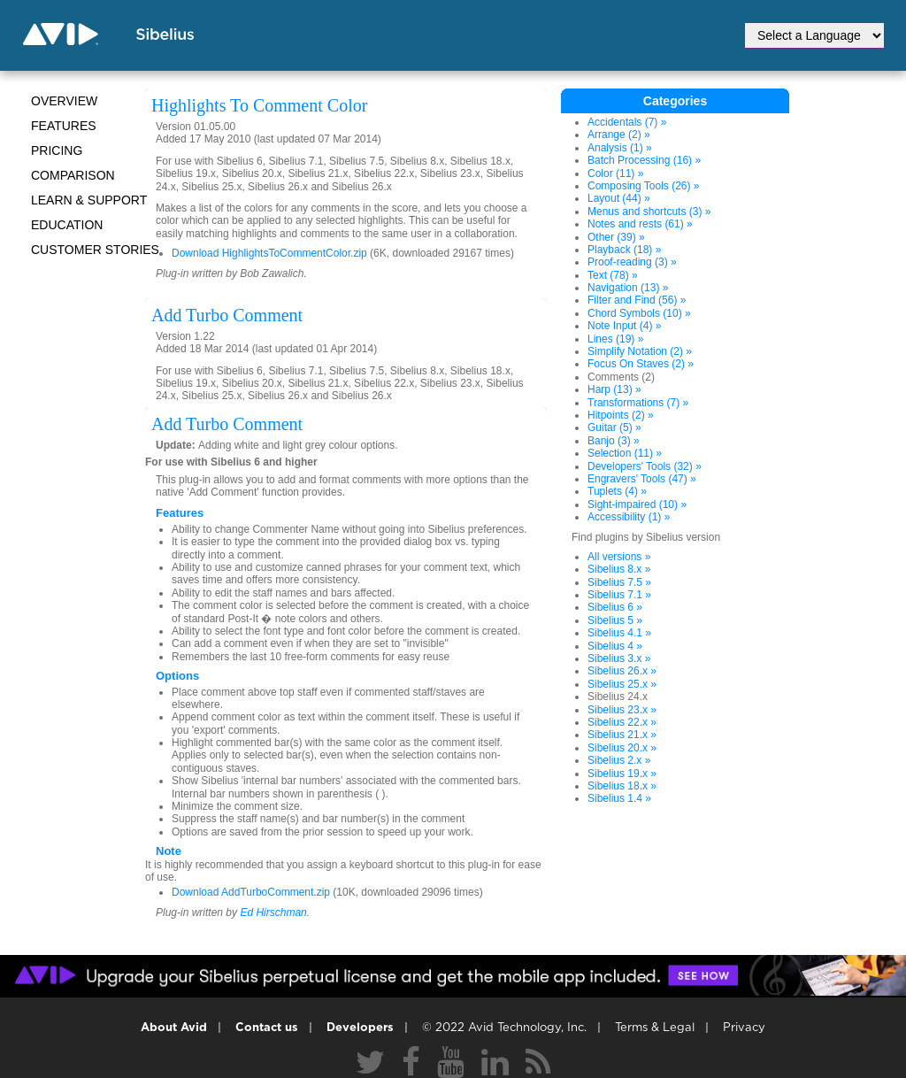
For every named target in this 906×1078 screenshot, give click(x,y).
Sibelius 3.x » (618, 658)
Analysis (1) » (619, 148)
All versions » (618, 557)
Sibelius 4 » (614, 646)
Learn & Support (89, 200)
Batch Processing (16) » (644, 160)
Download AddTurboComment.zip (251, 892)
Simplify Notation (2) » (639, 351)
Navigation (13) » (627, 287)
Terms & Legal (655, 1028)
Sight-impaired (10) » (637, 504)
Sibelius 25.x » (621, 684)
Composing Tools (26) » (643, 186)
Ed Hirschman (273, 912)
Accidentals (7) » (626, 122)
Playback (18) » (624, 249)
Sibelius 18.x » (621, 786)
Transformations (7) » (637, 403)
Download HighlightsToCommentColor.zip (269, 253)
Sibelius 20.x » (621, 748)
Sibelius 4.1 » (619, 633)
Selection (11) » (624, 453)
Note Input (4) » (624, 326)
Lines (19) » (615, 339)
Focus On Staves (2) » (640, 364)
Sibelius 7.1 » (619, 595)
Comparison (73, 175)
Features (63, 126)
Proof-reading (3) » (632, 262)
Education (67, 225)
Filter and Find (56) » (636, 300)
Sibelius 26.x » (621, 671)
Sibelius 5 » (614, 620)
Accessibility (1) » (628, 517)
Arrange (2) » (618, 134)
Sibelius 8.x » (618, 569)
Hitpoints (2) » (620, 415)
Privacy (744, 1028)
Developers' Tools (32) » (644, 466)
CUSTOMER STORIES (95, 250)
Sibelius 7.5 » (619, 582)
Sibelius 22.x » (621, 722)
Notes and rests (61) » (640, 224)
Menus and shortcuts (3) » (648, 211)
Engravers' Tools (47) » (641, 479)
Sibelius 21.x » (621, 734)
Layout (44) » (618, 198)
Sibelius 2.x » (618, 760)
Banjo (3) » (613, 441)
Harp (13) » (614, 389)
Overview (64, 101)
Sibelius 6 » (614, 607)
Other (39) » (616, 237)
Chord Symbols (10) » (639, 313)
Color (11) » (615, 173)
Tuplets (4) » (617, 491)
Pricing (56, 150)
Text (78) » (612, 275)
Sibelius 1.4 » (619, 798)
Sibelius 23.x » (621, 710)
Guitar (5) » (614, 427)
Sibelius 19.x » (621, 773)
